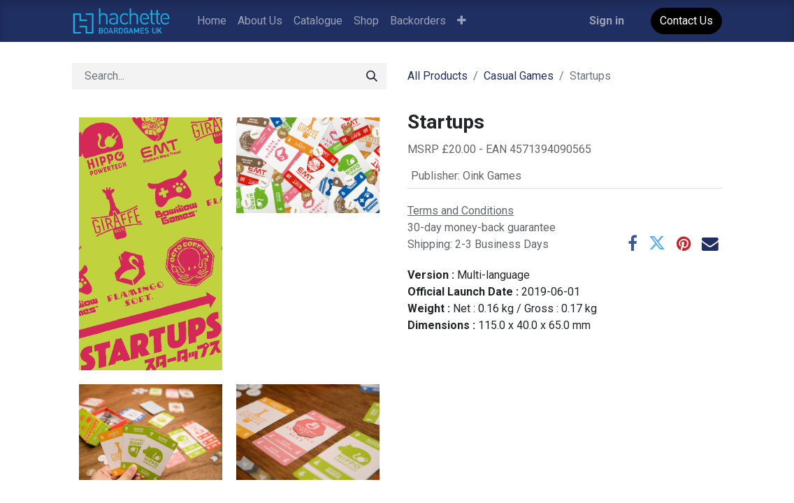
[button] (462, 21)
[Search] (372, 76)
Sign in (606, 20)
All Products (437, 75)
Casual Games (519, 75)
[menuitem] (212, 21)
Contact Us (686, 20)
